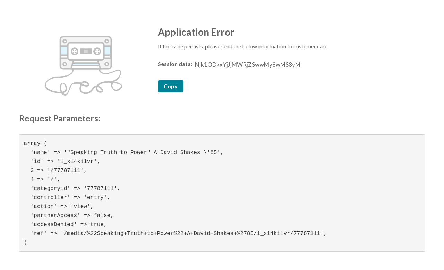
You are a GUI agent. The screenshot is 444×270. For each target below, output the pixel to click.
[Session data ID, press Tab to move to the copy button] (247, 65)
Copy (171, 86)
